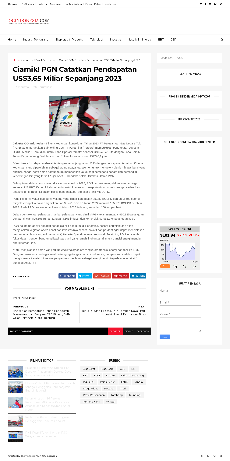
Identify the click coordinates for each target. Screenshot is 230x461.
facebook (143, 331)
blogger (115, 331)
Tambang (117, 394)
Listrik (124, 381)
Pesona (109, 388)
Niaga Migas (90, 388)
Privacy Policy (93, 3)
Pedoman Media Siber (49, 3)
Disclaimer (110, 3)
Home (12, 39)
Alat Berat (89, 368)
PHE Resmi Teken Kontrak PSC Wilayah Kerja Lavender (46, 434)
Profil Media (27, 3)
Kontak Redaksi (73, 3)
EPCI (97, 375)
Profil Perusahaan (46, 60)
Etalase (110, 375)
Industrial (116, 39)
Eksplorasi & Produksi (69, 39)
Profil (123, 388)
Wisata (110, 401)
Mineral (138, 381)
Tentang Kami (91, 401)
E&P (133, 368)
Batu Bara (107, 368)
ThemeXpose (28, 455)
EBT (161, 39)
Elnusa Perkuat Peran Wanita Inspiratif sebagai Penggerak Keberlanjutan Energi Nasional (50, 386)
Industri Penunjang (35, 39)
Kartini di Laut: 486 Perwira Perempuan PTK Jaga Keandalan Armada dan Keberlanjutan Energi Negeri (47, 404)
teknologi (135, 394)
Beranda (12, 3)
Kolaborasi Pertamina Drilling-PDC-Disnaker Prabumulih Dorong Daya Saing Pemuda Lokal (48, 371)
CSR (173, 39)
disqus (129, 331)
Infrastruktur (107, 381)
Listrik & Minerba (140, 39)
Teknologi (96, 39)
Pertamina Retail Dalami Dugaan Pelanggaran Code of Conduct (47, 419)
